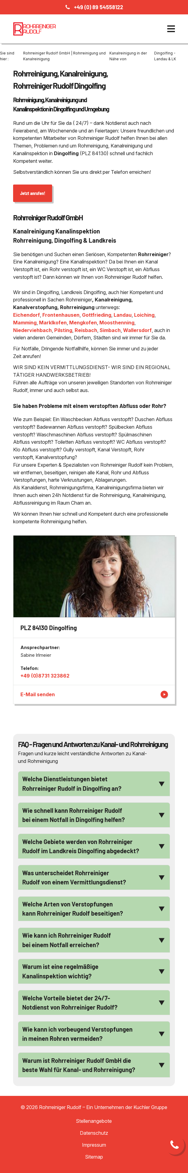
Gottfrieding (96, 315)
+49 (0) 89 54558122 (98, 7)
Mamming (25, 322)
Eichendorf (26, 315)
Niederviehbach (32, 330)
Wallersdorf (137, 330)
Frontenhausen (61, 315)
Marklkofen (53, 322)
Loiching (144, 315)
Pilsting (63, 330)
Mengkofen (83, 322)
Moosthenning (116, 322)
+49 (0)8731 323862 (44, 676)
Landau (123, 315)
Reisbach (86, 330)
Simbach (110, 330)
